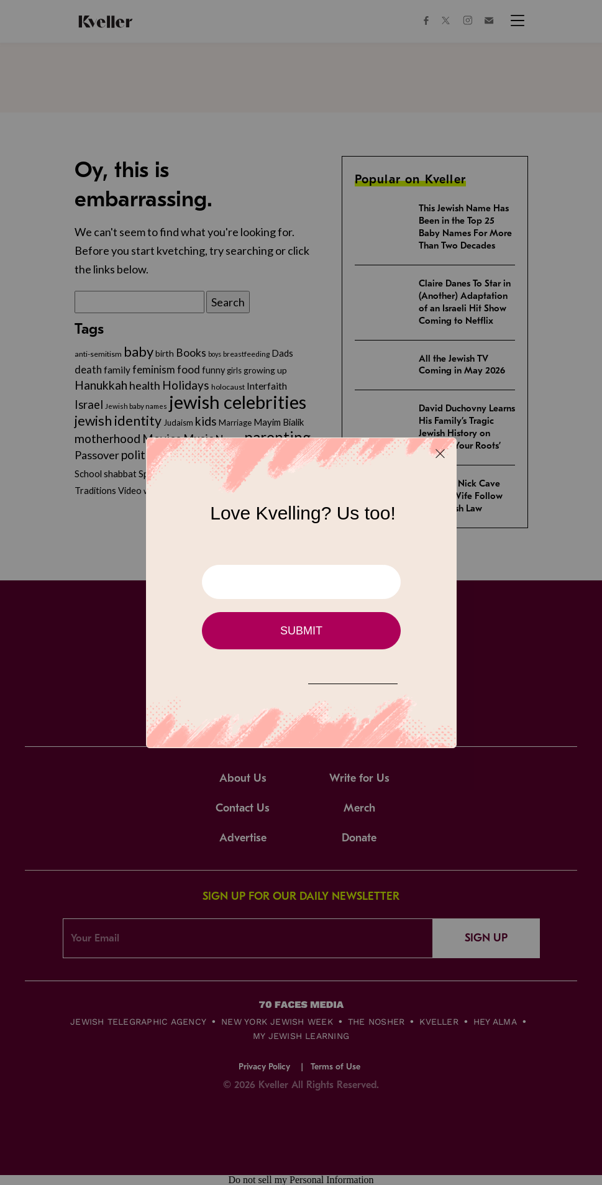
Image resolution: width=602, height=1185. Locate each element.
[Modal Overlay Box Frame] (301, 592)
